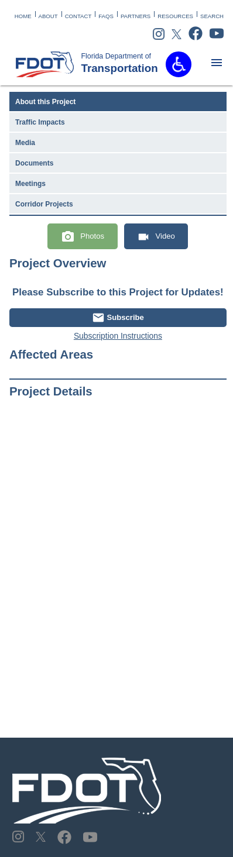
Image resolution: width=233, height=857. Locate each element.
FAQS (106, 16)
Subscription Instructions (118, 335)
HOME (23, 16)
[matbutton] (217, 63)
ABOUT (48, 16)
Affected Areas (51, 354)
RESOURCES (175, 16)
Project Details (50, 391)
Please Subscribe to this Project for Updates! (118, 292)
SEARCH (212, 16)
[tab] (118, 102)
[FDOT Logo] (45, 64)
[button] (178, 65)
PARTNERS (135, 16)
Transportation (107, 63)
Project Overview (57, 263)
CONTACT (78, 16)
